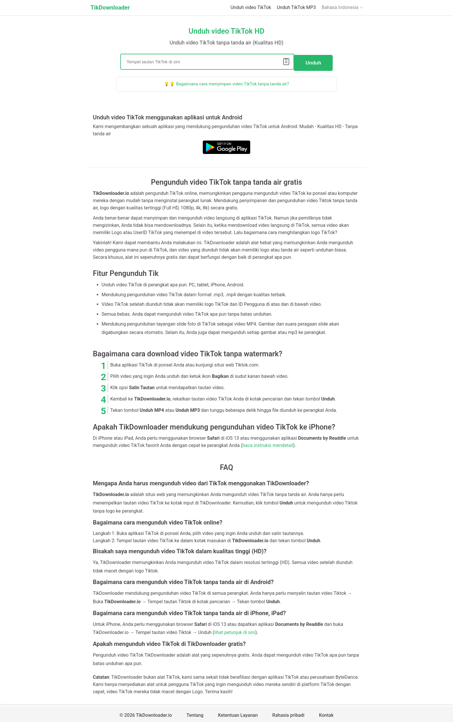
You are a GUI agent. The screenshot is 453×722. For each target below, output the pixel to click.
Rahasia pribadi (288, 713)
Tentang (195, 713)
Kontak (326, 713)
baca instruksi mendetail (268, 443)
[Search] (207, 61)
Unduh (313, 60)
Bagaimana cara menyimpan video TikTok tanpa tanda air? (232, 81)
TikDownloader (110, 7)
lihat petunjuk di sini (234, 630)
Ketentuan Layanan (238, 713)
